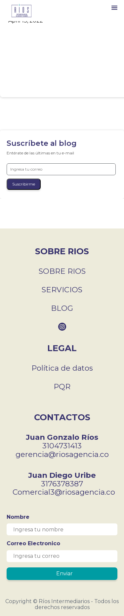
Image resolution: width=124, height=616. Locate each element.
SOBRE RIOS (62, 271)
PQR (62, 386)
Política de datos (62, 368)
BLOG (62, 308)
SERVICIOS (62, 289)
